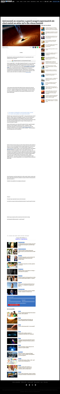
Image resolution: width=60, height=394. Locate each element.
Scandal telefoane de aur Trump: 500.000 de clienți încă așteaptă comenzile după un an (26, 244)
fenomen (16, 235)
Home (3, 19)
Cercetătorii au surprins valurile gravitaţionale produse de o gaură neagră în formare (21, 200)
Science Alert (28, 72)
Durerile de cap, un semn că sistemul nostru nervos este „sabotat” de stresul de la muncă (51, 63)
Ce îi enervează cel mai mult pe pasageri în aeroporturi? (51, 75)
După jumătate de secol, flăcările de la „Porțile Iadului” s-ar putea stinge (51, 101)
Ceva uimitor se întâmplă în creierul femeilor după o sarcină (20, 113)
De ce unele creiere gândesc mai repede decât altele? (18, 114)
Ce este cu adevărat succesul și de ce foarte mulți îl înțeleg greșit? (51, 84)
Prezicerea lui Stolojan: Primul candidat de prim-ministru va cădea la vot (26, 291)
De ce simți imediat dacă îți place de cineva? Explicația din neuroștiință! (25, 320)
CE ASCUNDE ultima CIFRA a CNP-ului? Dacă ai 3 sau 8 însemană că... (26, 360)
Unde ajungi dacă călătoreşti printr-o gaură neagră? (15, 218)
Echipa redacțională (36, 381)
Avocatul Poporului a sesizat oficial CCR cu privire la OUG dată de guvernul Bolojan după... (26, 257)
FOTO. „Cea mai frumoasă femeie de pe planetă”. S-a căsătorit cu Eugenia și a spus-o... (26, 284)
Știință (6, 19)
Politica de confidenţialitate (16, 381)
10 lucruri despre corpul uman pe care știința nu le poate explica (26, 347)
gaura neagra (21, 235)
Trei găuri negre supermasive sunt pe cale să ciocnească (16, 198)
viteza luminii (26, 235)
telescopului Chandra (22, 127)
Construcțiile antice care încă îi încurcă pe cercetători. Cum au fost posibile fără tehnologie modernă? (51, 93)
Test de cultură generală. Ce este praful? (26, 325)
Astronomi (10, 235)
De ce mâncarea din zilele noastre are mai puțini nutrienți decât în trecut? (51, 59)
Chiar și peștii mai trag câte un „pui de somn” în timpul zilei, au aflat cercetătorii (51, 88)
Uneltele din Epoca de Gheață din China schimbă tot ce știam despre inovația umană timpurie (51, 29)
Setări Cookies (45, 381)
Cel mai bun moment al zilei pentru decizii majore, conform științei (51, 67)
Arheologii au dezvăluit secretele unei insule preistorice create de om (51, 33)
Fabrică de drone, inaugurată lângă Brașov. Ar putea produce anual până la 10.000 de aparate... (26, 354)
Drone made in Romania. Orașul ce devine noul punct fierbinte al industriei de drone (27, 374)
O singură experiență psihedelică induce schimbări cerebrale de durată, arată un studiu (26, 340)
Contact (41, 381)
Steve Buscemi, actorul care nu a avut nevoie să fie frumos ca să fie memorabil (51, 38)
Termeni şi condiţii (30, 381)
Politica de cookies (23, 381)
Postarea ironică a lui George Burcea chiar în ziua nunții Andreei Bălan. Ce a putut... (26, 277)
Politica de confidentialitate (20, 302)
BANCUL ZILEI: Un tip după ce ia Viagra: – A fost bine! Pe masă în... (26, 271)
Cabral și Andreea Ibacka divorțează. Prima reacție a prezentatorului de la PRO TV (26, 251)
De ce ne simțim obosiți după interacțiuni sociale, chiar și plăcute (26, 313)
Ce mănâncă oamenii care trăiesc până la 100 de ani (26, 264)
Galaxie (19, 235)
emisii (13, 235)
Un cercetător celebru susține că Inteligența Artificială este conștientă (26, 333)
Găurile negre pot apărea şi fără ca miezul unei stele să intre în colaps (18, 216)
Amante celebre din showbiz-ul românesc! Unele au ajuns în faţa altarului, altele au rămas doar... (27, 367)
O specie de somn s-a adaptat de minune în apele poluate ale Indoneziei (51, 80)
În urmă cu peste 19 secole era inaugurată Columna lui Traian (51, 71)
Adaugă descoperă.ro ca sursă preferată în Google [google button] (21, 61)
